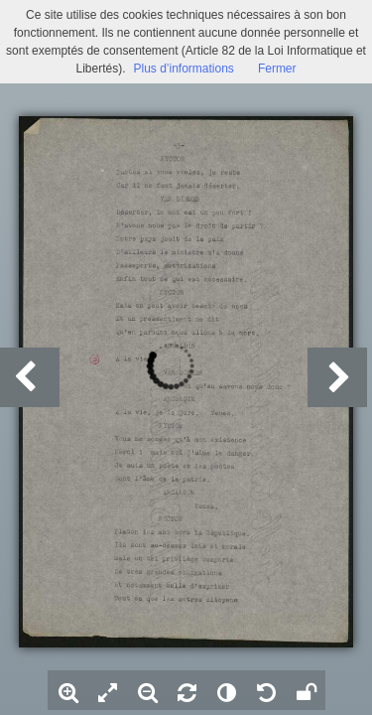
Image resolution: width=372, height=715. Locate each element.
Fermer (277, 68)
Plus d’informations (183, 68)
